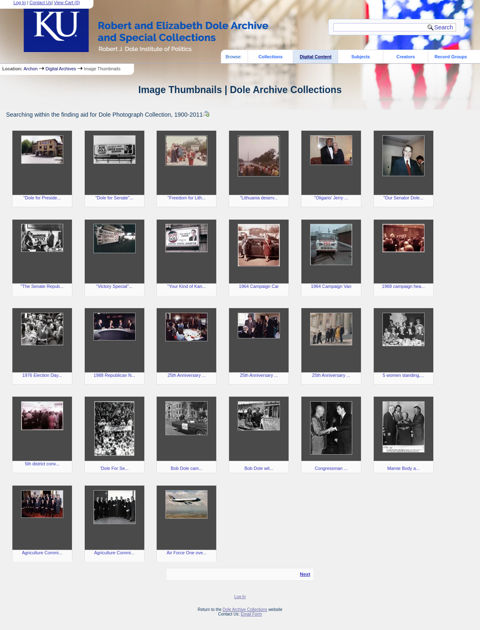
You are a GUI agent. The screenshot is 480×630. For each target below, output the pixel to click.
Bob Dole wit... (258, 468)
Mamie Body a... (403, 468)
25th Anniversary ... (186, 375)
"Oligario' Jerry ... (331, 197)
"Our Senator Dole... (403, 197)
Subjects (360, 56)
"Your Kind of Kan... (186, 286)
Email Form (251, 614)
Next (305, 574)
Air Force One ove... (187, 552)
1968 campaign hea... (403, 286)
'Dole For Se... (114, 468)
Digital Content (316, 56)
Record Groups (451, 56)
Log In (240, 596)
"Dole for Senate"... (115, 197)
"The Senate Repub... (42, 286)
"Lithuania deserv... (258, 197)
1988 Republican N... (114, 375)
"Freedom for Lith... (186, 197)
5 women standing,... (403, 375)
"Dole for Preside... (42, 197)
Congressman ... (331, 468)
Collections (270, 56)
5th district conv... (42, 463)
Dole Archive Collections (245, 609)
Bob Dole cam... (187, 468)
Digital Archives (60, 68)
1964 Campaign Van (331, 286)
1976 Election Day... (42, 375)
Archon (31, 68)
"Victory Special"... (114, 286)
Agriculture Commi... (42, 552)
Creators (405, 56)
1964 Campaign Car (259, 286)
